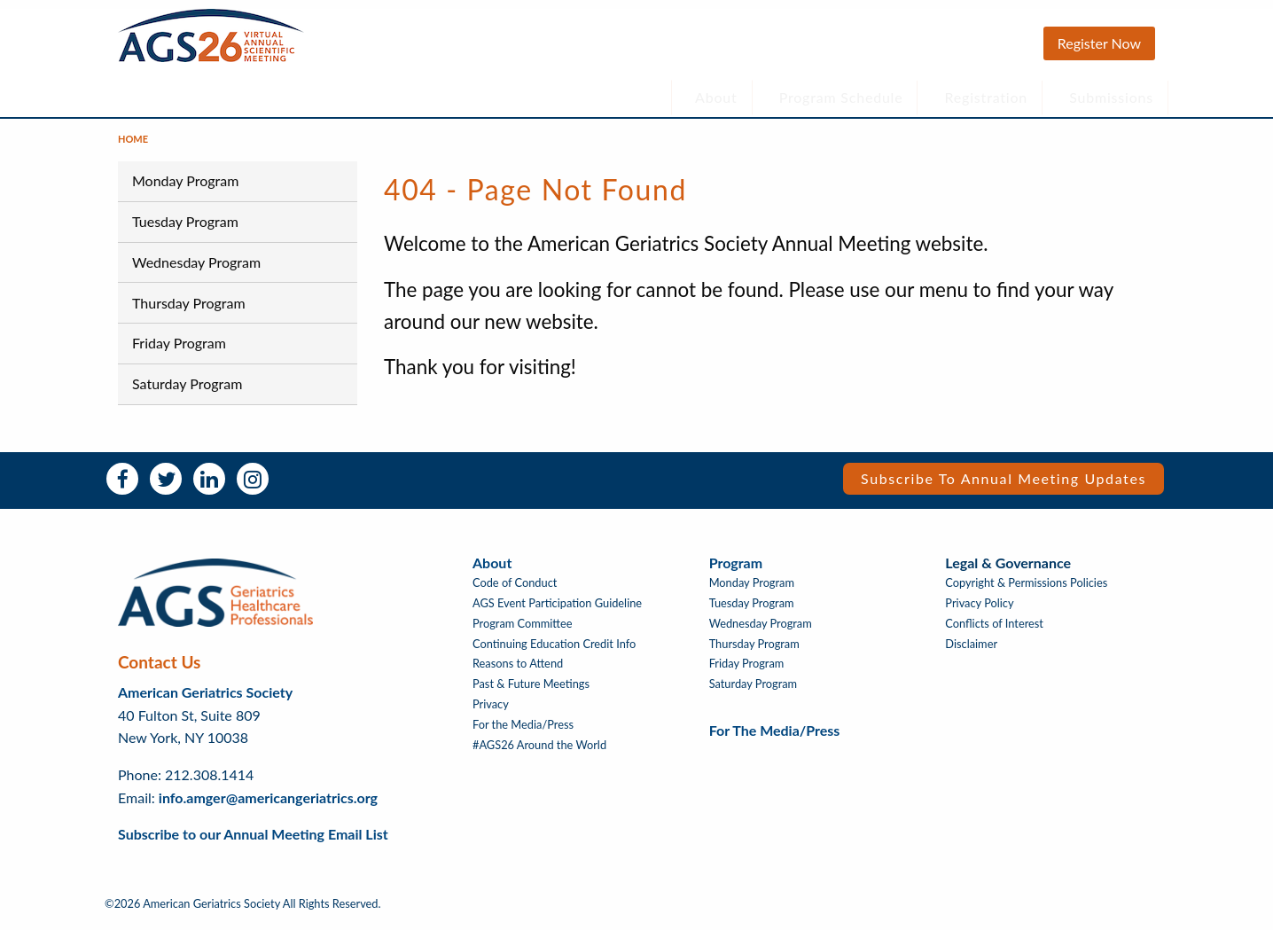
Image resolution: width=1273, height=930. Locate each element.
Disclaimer (971, 653)
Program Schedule (841, 97)
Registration (986, 97)
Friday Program (179, 351)
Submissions (1111, 97)
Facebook (122, 487)
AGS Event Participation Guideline (557, 612)
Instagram (252, 487)
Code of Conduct (514, 592)
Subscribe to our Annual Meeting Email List (253, 842)
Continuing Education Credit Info (554, 653)
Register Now (1099, 43)
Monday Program (185, 189)
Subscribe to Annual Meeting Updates (1003, 487)
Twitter (166, 487)
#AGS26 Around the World (539, 754)
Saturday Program (187, 392)
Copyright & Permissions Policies (1026, 592)
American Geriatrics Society (205, 700)
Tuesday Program (185, 230)
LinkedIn (209, 487)
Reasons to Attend (517, 672)
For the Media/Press (523, 733)
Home (133, 147)
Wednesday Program (196, 270)
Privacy (490, 713)
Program (735, 571)
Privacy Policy (979, 612)
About (716, 97)
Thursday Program (189, 310)
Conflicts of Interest (994, 632)
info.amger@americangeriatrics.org (268, 805)
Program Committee (522, 632)
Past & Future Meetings (531, 693)
